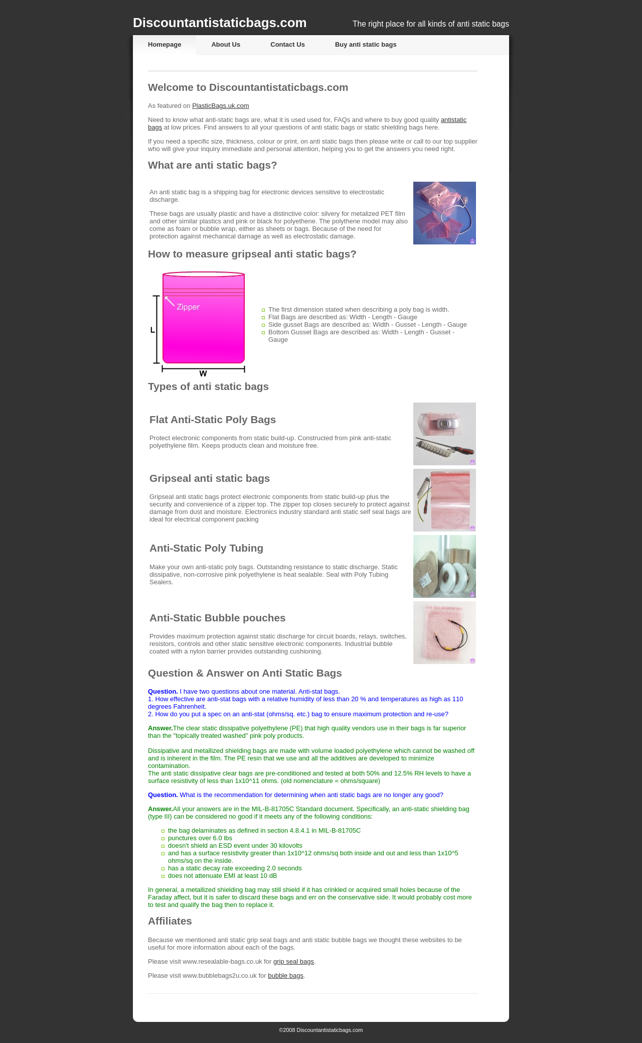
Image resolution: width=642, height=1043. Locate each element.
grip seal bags (293, 961)
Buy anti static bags (366, 44)
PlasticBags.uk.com (220, 105)
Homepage (164, 44)
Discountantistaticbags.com (220, 22)
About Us (225, 44)
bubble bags (285, 975)
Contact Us (287, 44)
